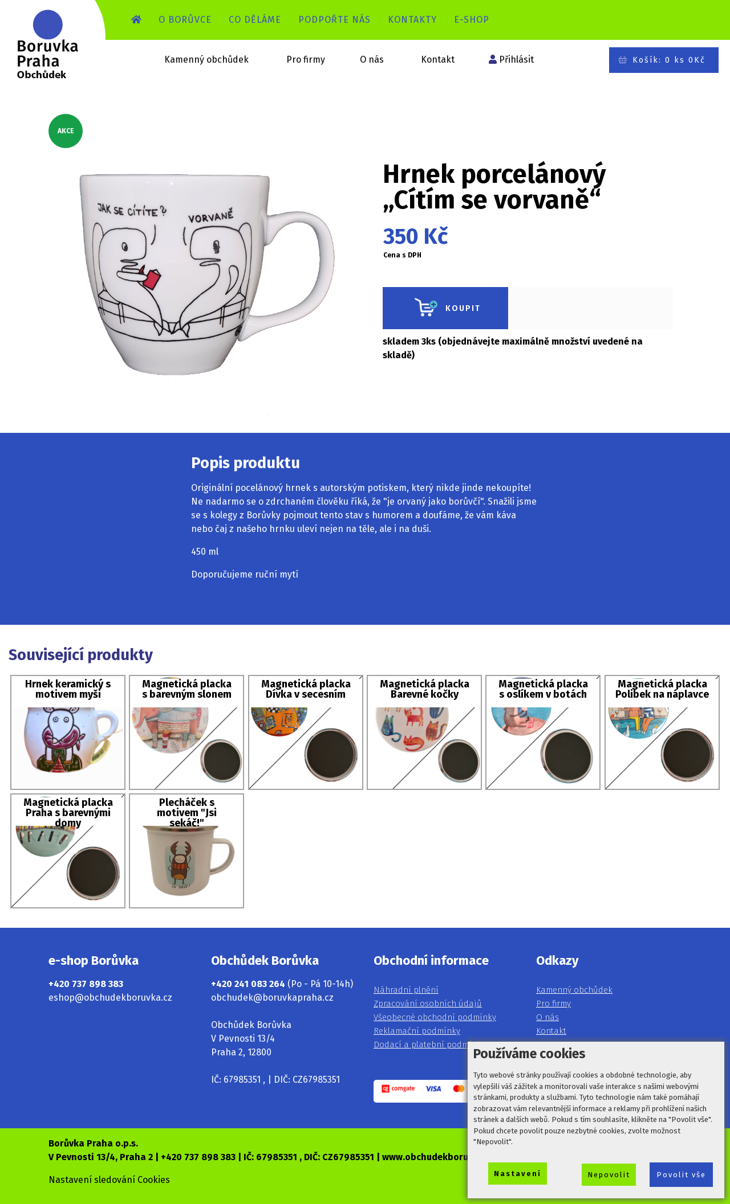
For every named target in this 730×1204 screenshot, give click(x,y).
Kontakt (438, 59)
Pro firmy (305, 59)
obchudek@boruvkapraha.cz (272, 997)
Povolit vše (681, 1174)
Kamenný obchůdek (206, 59)
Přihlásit (516, 59)
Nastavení (517, 1173)
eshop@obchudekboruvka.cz (110, 997)
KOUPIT (445, 308)
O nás (372, 59)
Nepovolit (608, 1174)
